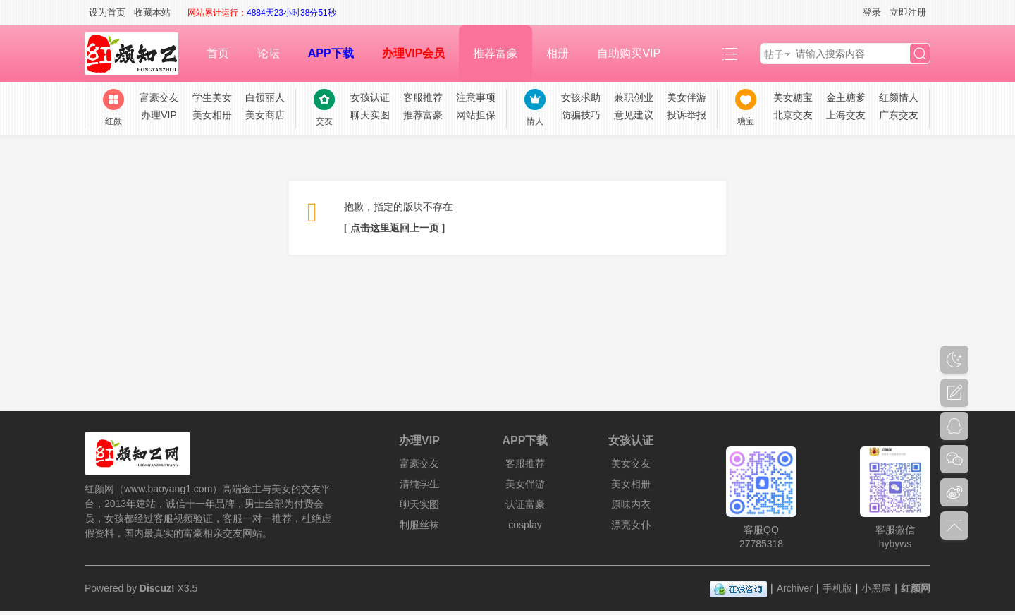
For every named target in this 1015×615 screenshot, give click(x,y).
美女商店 (265, 115)
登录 (872, 12)
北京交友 (793, 115)
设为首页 (107, 12)
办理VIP (159, 115)
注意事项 (476, 97)
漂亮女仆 (631, 524)
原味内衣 (631, 504)
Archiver (795, 588)
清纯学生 (419, 483)
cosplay (524, 524)
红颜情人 (898, 97)
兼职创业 (633, 97)
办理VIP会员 (413, 53)
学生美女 (212, 97)
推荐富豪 (495, 53)
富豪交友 (159, 97)
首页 (218, 53)
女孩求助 (581, 97)
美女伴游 (686, 97)
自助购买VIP (628, 53)
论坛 (268, 53)
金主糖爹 (846, 97)
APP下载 (331, 53)
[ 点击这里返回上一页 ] (394, 227)
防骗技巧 (581, 115)
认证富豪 (525, 504)
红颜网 (915, 588)
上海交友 (846, 115)
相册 (557, 53)
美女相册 (212, 115)
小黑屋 (876, 588)
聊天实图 (370, 115)
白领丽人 (265, 97)
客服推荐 (423, 97)
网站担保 (476, 115)
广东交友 (898, 115)
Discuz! (157, 588)
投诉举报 (686, 115)
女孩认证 (370, 97)
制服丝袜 (419, 524)
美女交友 (631, 463)
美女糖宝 (793, 97)
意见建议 (633, 115)
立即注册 (908, 12)
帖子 (774, 54)
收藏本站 (152, 12)
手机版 (837, 588)
